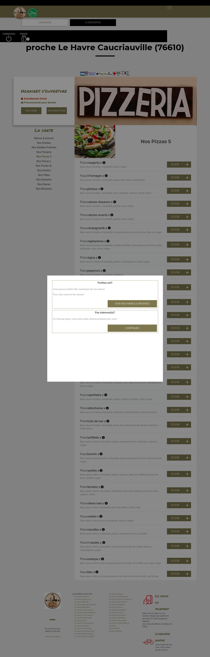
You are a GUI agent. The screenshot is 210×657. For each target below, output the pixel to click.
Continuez (132, 328)
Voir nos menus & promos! (132, 303)
